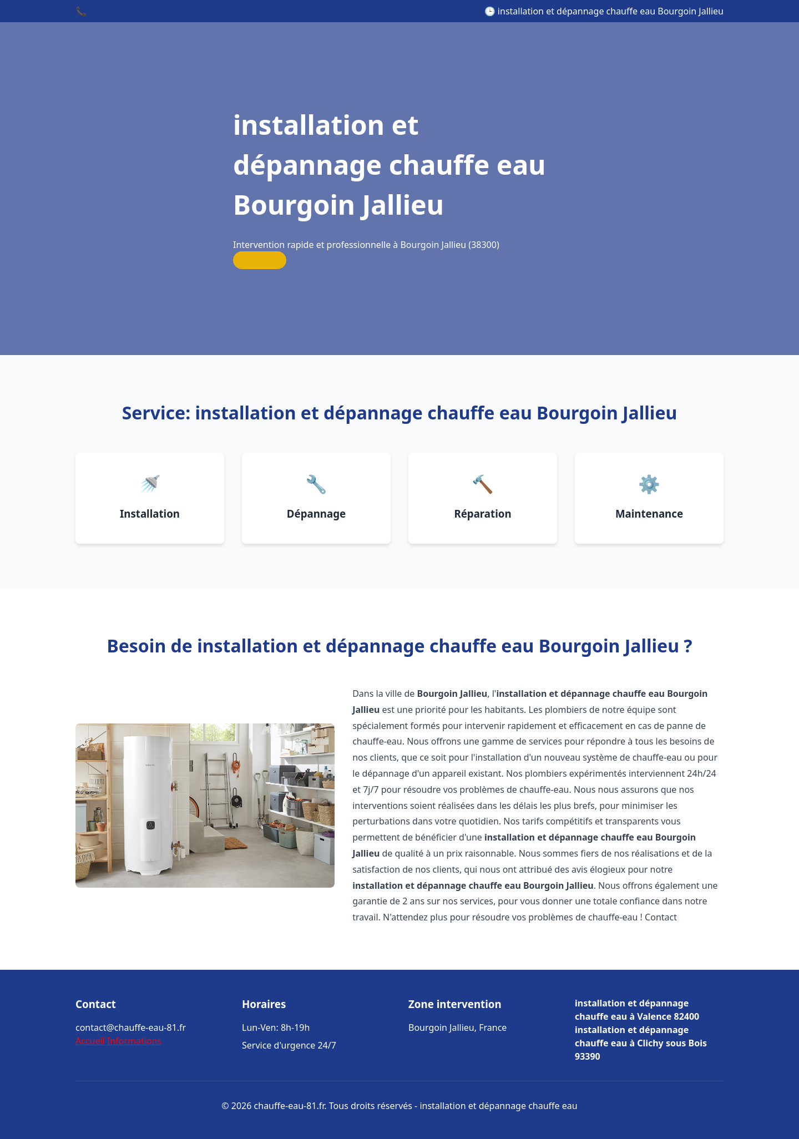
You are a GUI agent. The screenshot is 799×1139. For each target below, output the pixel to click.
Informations (134, 1041)
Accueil (90, 1041)
